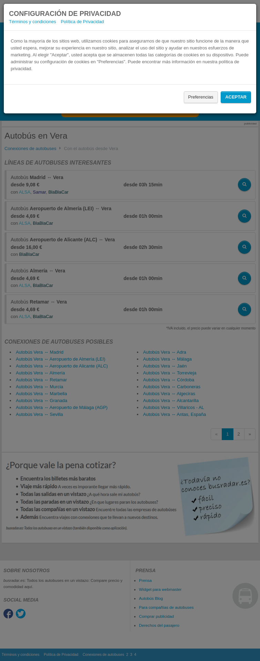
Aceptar (236, 97)
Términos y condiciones (32, 21)
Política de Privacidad (82, 21)
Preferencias (200, 97)
